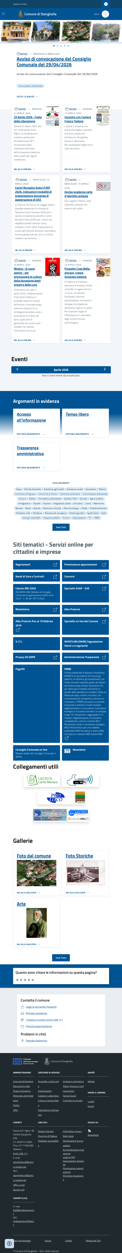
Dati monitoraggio (22, 1240)
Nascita (37, 508)
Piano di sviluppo (71, 508)
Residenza (37, 513)
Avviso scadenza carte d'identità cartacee (78, 194)
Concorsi (22, 498)
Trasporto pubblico (51, 517)
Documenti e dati (21, 1086)
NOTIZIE (24, 53)
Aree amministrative (23, 1081)
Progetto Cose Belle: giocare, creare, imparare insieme (77, 273)
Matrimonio (99, 503)
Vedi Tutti (61, 527)
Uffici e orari (19, 1185)
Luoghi (91, 1101)
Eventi (91, 1106)
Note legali (68, 1136)
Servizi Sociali (69, 1096)
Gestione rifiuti (70, 498)
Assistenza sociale (75, 489)
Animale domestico (32, 489)
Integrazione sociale (62, 503)
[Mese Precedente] (17, 369)
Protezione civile (23, 513)
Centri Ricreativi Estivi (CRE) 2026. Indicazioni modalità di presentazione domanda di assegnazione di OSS (33, 194)
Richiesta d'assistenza (73, 1177)
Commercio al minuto (47, 494)
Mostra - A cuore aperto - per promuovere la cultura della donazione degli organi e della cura (28, 277)
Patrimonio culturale (52, 508)
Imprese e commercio (73, 1081)
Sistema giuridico (76, 513)
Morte (28, 508)
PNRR (97, 517)
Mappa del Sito (93, 1240)
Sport (103, 513)
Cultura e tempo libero (48, 1103)
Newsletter (93, 1135)
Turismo (66, 517)
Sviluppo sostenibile (31, 517)
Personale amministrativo (23, 1098)
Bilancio (102, 489)
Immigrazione (24, 503)
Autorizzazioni (45, 1091)
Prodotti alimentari (98, 508)
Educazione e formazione (48, 1112)
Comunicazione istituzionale (95, 494)
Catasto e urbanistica (48, 1096)
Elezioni (32, 498)
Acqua (18, 489)
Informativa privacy (72, 1131)
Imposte (36, 503)
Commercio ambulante (70, 494)
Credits (68, 1240)
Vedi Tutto (61, 958)
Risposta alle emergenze (56, 513)
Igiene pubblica (97, 498)
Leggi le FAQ (69, 1157)
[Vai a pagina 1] (54, 45)
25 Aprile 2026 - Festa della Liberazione (28, 119)
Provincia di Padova (47, 1136)
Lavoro (88, 503)
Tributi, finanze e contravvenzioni (73, 1088)
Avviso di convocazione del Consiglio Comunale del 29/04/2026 (54, 61)
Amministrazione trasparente (73, 1151)
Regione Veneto (20, 4)
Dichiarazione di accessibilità (73, 1143)
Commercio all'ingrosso (25, 494)
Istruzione (77, 503)
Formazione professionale (49, 498)
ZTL (90, 517)
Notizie (91, 1081)
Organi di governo (22, 1091)
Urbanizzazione (79, 517)
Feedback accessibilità (48, 1143)
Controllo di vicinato (73, 1100)
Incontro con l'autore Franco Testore (78, 119)
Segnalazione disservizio (73, 1163)
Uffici (15, 1110)
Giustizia (83, 498)
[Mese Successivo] (105, 369)
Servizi (48, 1240)
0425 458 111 (20, 1153)
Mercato (19, 508)
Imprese (46, 503)
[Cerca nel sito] (104, 14)
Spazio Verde (93, 513)
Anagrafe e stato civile (48, 1084)
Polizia (84, 508)
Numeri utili (18, 1189)
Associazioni (91, 489)
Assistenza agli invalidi (54, 489)
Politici (16, 1105)
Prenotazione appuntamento (73, 1170)
